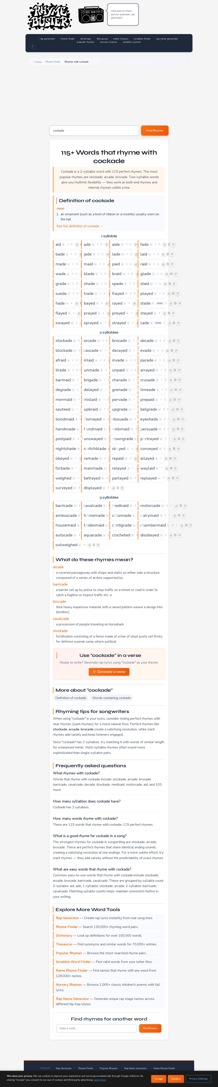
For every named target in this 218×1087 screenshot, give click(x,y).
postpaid (63, 438)
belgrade (148, 409)
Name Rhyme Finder (164, 1068)
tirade (61, 370)
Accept (159, 1079)
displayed (93, 488)
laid (143, 254)
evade (145, 350)
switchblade (95, 448)
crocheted (121, 535)
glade (145, 273)
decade (147, 340)
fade (144, 244)
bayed (89, 303)
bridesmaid (94, 525)
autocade (64, 535)
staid (144, 283)
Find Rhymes (154, 130)
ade (87, 244)
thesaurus (102, 38)
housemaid (66, 525)
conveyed (149, 448)
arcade (90, 340)
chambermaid (153, 525)
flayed (61, 313)
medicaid (120, 505)
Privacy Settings (198, 1078)
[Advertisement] (109, 93)
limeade (147, 389)
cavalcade (93, 505)
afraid (61, 360)
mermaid (64, 399)
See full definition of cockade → (80, 226)
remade (91, 458)
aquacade (93, 535)
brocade (119, 340)
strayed (119, 323)
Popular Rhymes (109, 1068)
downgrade (122, 438)
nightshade (66, 448)
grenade (119, 389)
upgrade (120, 409)
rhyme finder (68, 38)
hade (60, 303)
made (61, 264)
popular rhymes (85, 42)
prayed (90, 313)
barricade (64, 505)
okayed (118, 448)
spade (117, 283)
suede (61, 293)
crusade (147, 380)
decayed (119, 350)
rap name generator (167, 38)
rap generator (47, 38)
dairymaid (149, 515)
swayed (63, 323)
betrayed (92, 478)
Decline (176, 1079)
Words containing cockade (111, 698)
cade (144, 323)
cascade (91, 350)
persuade (149, 429)
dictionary (85, 38)
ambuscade (66, 515)
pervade (119, 399)
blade (89, 273)
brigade (91, 380)
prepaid (147, 399)
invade (118, 360)
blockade (64, 350)
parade (146, 360)
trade (89, 293)
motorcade (150, 505)
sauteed (63, 409)
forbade (63, 468)
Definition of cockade (70, 698)
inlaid (89, 360)
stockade (64, 340)
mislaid (90, 399)
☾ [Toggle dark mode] (33, 46)
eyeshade (149, 419)
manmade (93, 468)
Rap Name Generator (135, 1068)
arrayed (147, 370)
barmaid (63, 380)
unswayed (93, 438)
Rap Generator (64, 1068)
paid (116, 264)
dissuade (120, 419)
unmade (91, 370)
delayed (91, 389)
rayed (117, 303)
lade (116, 254)
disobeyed (149, 535)
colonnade (121, 515)
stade (145, 303)
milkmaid (120, 429)
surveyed (64, 488)
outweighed (66, 545)
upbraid (91, 409)
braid (116, 273)
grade (61, 283)
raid (143, 264)
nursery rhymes (108, 42)
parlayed (120, 478)
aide (116, 244)
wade (61, 273)
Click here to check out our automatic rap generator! (123, 14)
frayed (118, 293)
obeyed (62, 458)
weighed (63, 478)
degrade (63, 389)
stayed (146, 313)
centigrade (122, 525)
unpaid (118, 370)
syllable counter (132, 42)
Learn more (100, 1080)
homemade (94, 515)
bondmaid (65, 419)
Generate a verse (109, 671)
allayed (147, 458)
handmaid (93, 429)
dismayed (93, 419)
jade (88, 254)
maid (88, 264)
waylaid (147, 468)
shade (89, 283)
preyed (118, 313)
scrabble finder (142, 38)
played (146, 293)
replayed (148, 478)
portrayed (149, 438)
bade (60, 254)
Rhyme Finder (86, 1068)
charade (119, 380)
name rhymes (120, 38)
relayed (119, 468)
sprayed (91, 323)
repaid (118, 458)
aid (58, 244)
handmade (65, 429)
